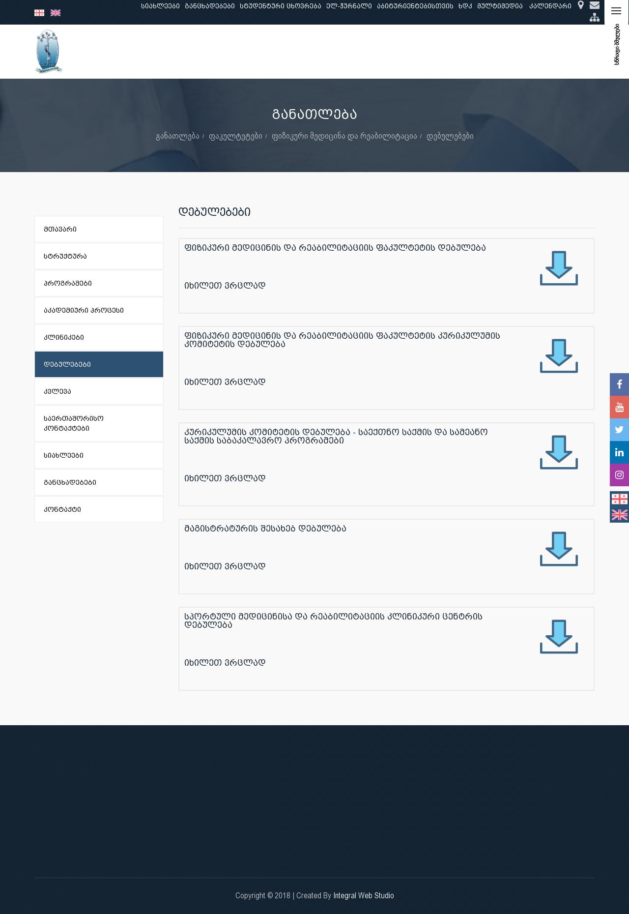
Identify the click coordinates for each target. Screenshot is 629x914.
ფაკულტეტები (235, 135)
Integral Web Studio (363, 895)
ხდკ (465, 6)
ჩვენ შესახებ (130, 51)
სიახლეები (160, 6)
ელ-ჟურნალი (349, 6)
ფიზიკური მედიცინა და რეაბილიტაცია (344, 135)
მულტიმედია (500, 6)
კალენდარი (550, 6)
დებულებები (450, 135)
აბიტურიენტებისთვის (415, 6)
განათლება (184, 51)
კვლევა (230, 51)
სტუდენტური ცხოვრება (280, 6)
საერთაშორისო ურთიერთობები (517, 51)
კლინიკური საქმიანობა (297, 51)
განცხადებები (210, 6)
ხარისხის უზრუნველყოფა (398, 51)
